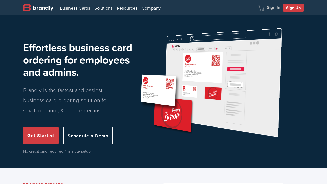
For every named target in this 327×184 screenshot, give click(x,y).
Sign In (274, 7)
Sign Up (293, 8)
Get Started (40, 135)
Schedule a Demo (88, 136)
